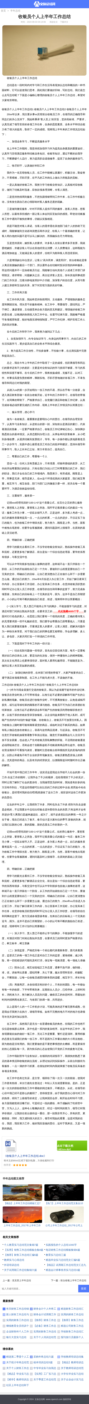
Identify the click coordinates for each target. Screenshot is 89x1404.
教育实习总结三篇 (56, 1254)
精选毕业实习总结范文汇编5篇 (63, 1259)
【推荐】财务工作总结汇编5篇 (21, 1254)
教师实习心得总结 (14, 1259)
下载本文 (64, 22)
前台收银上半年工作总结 (73, 1280)
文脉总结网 (40, 1399)
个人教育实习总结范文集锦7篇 (21, 1244)
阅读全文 (54, 22)
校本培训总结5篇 (42, 1362)
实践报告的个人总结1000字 (61, 1244)
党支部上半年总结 (21, 1280)
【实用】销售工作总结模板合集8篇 (23, 1249)
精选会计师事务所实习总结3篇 (63, 1270)
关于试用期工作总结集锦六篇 (20, 1270)
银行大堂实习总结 (16, 1337)
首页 (3, 10)
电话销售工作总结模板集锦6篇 (63, 1249)
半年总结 (15, 10)
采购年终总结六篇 (43, 1356)
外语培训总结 (11, 1264)
